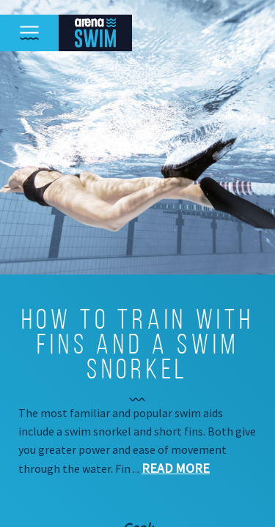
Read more (176, 468)
